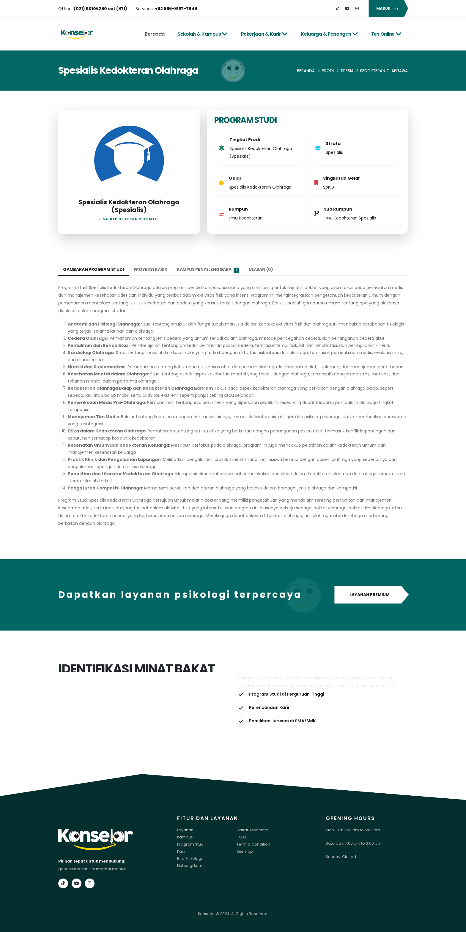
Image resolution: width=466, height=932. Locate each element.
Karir (181, 851)
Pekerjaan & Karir (264, 34)
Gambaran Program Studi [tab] (93, 269)
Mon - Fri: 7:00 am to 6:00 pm (353, 830)
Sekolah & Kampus (202, 34)
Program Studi (190, 844)
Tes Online (386, 34)
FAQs (241, 837)
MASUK (388, 8)
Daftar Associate (252, 830)
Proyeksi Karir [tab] (150, 269)
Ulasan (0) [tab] (261, 269)
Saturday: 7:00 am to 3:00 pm (353, 843)
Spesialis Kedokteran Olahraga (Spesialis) (129, 206)
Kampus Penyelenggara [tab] (208, 269)
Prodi (328, 71)
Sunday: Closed (341, 856)
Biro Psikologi (189, 858)
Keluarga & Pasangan (329, 34)
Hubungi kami (190, 865)
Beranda (155, 34)
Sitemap (245, 851)
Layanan (185, 830)
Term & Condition (253, 844)
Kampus (185, 837)
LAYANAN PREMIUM (371, 595)
